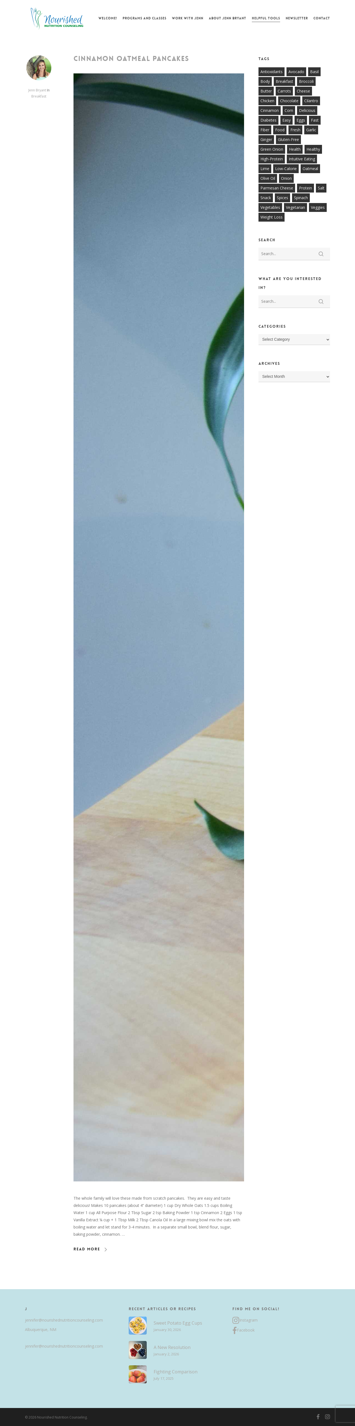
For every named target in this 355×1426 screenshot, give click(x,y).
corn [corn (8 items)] (289, 110)
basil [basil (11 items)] (314, 71)
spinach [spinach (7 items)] (301, 197)
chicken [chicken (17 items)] (267, 100)
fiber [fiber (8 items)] (264, 129)
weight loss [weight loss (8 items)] (271, 217)
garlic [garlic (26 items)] (311, 129)
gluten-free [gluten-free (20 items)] (288, 139)
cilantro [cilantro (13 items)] (311, 100)
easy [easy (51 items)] (286, 120)
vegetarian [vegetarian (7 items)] (295, 207)
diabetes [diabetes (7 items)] (268, 120)
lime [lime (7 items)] (264, 168)
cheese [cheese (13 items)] (303, 91)
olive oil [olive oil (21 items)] (267, 178)
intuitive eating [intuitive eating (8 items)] (302, 158)
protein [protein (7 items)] (305, 188)
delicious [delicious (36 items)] (307, 110)
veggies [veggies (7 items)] (318, 207)
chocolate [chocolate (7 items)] (289, 100)
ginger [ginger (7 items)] (266, 139)
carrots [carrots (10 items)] (284, 91)
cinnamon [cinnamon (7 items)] (269, 110)
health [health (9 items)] (295, 149)
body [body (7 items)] (265, 81)
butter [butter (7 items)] (266, 91)
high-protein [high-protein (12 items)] (271, 158)
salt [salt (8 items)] (321, 188)
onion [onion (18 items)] (286, 178)
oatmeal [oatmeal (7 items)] (310, 168)
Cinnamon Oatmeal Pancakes (131, 58)
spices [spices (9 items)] (282, 197)
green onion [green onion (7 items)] (271, 149)
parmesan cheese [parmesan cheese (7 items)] (276, 188)
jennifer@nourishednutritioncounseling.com (64, 1320)
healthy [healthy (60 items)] (313, 149)
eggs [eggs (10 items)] (300, 120)
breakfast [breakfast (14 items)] (284, 81)
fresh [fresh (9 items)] (295, 129)
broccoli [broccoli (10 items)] (306, 81)
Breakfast (38, 96)
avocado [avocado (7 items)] (296, 71)
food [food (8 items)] (280, 129)
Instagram (245, 1320)
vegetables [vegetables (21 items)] (270, 207)
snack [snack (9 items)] (265, 197)
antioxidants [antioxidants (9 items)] (271, 71)
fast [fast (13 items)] (315, 120)
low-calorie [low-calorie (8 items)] (286, 168)
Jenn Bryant (37, 90)
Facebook (243, 1331)
